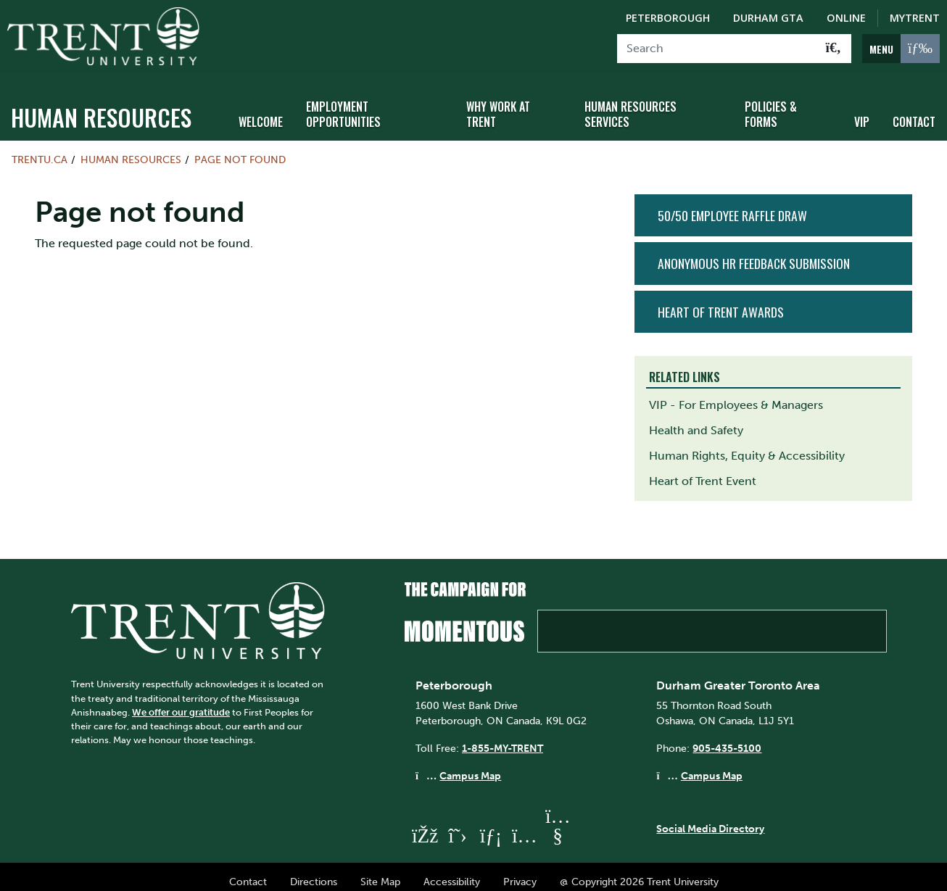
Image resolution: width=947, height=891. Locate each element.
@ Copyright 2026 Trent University (639, 871)
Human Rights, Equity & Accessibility (747, 445)
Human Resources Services (630, 103)
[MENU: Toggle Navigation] (901, 48)
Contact (914, 111)
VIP (861, 111)
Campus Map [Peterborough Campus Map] (470, 764)
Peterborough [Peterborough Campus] (668, 18)
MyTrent (915, 18)
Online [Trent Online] (846, 18)
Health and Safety (696, 420)
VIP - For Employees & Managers (736, 395)
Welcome (261, 111)
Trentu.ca (39, 149)
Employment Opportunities (343, 103)
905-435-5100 (726, 738)
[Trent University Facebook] (424, 825)
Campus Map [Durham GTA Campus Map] (712, 764)
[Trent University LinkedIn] (491, 825)
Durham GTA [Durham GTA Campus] (768, 18)
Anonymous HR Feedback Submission (754, 253)
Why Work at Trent (498, 103)
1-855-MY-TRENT (502, 738)
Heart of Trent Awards (721, 300)
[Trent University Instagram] (524, 825)
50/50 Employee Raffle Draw (732, 205)
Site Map (380, 871)
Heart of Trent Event (702, 471)
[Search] (716, 48)
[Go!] (833, 48)
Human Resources (101, 107)
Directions (313, 871)
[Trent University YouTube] (557, 825)
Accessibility (451, 871)
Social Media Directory (710, 817)
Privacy (520, 871)
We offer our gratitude (181, 701)
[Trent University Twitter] (457, 825)
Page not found (240, 149)
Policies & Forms (771, 103)
